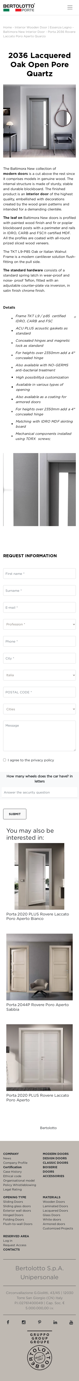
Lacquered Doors (55, 1210)
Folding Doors (13, 1219)
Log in (7, 1240)
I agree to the (28, 760)
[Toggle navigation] (70, 7)
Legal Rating (12, 1189)
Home (7, 27)
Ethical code (12, 1176)
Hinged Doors (13, 1214)
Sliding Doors (13, 1201)
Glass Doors (51, 1214)
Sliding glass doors (17, 1206)
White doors (52, 1219)
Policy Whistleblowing (19, 1184)
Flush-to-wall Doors (17, 1223)
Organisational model (19, 1180)
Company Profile (15, 1162)
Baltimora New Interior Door (24, 31)
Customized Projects (58, 1228)
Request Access (14, 1245)
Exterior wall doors (17, 1210)
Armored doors (54, 1223)
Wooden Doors (54, 1201)
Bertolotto (48, 1128)
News (7, 1158)
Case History (12, 1171)
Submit (15, 814)
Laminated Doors (55, 1206)
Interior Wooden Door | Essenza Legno (43, 27)
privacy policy (42, 760)
